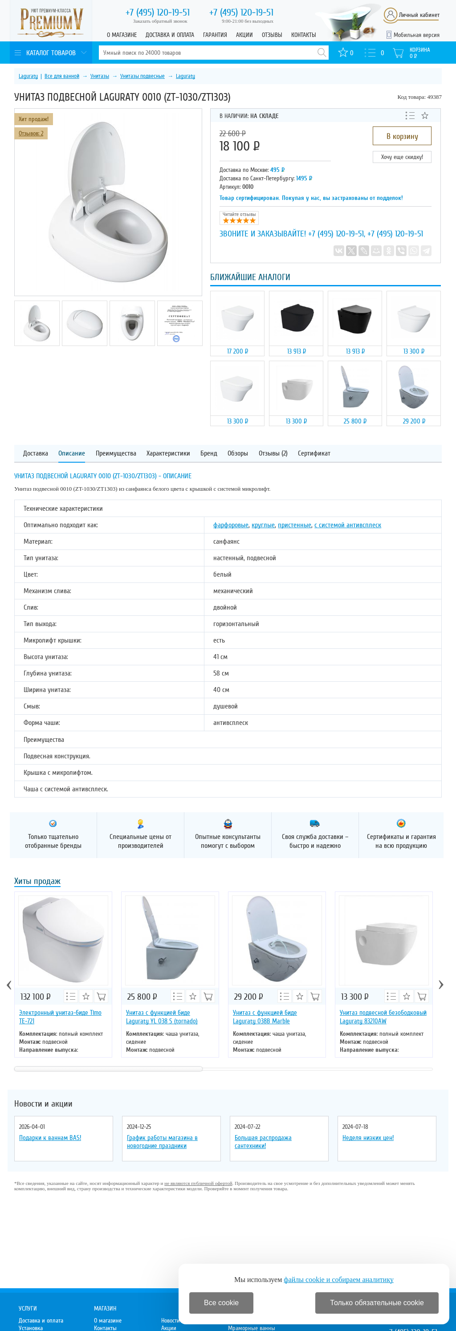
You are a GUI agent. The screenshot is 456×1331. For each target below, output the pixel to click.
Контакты (303, 35)
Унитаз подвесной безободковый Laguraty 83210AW (383, 1017)
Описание (71, 453)
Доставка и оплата (170, 35)
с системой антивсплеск (347, 525)
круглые (263, 525)
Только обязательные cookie (377, 1303)
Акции (244, 35)
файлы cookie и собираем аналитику (339, 1279)
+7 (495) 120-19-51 (336, 234)
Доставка (35, 453)
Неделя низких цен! (368, 1138)
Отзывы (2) (273, 453)
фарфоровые (230, 525)
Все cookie (221, 1303)
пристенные (294, 525)
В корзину (402, 136)
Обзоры (238, 453)
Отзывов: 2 (31, 133)
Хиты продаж (37, 882)
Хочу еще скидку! (402, 157)
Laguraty (28, 76)
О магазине (122, 35)
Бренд (208, 453)
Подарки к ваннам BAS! (50, 1138)
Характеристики (168, 453)
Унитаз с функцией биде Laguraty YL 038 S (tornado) (162, 1017)
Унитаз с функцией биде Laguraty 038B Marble (265, 1017)
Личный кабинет (419, 15)
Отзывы (272, 35)
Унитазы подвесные (142, 76)
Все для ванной (62, 76)
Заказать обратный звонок (160, 21)
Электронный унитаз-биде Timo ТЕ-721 (60, 1017)
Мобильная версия (417, 35)
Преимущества (116, 453)
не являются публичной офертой (198, 1183)
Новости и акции (43, 1104)
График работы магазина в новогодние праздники (162, 1142)
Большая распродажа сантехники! (263, 1142)
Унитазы (99, 76)
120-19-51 (158, 12)
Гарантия (215, 35)
